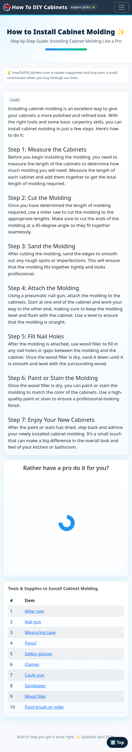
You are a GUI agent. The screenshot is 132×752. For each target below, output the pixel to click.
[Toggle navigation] (121, 7)
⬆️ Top (117, 742)
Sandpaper (35, 686)
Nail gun (33, 622)
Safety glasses (38, 654)
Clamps (32, 664)
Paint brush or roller (44, 707)
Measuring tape (40, 632)
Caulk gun (34, 675)
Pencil (30, 643)
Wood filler (35, 696)
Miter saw (34, 611)
